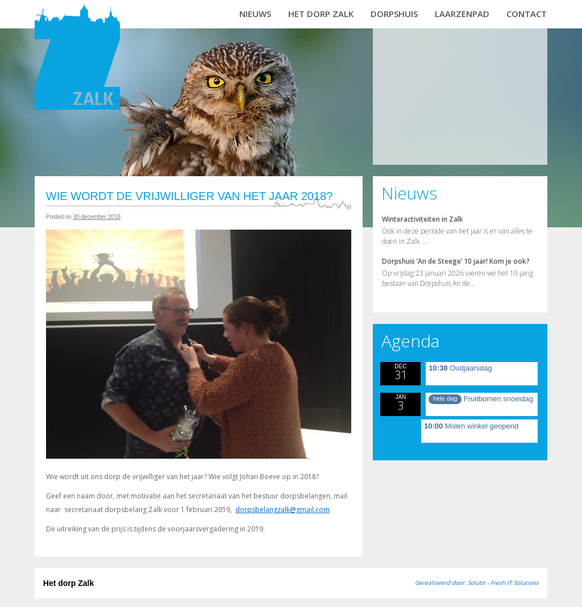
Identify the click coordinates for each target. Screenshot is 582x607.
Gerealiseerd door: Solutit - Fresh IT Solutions (477, 583)
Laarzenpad (462, 13)
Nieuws (255, 13)
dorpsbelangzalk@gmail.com (282, 509)
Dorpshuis (394, 13)
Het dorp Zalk (321, 13)
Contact (526, 13)
